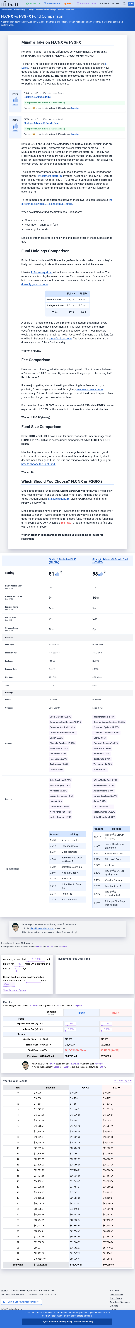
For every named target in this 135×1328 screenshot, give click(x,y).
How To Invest (6, 10)
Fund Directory (19, 10)
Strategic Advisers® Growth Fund (41, 123)
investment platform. (50, 175)
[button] (34, 3)
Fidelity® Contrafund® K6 (37, 97)
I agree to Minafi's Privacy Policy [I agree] (67, 1321)
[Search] (124, 3)
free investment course (89, 389)
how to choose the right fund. (38, 464)
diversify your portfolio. (34, 284)
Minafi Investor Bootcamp (42, 928)
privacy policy (70, 1316)
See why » (75, 108)
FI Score (15, 105)
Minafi (4, 1301)
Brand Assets (116, 1309)
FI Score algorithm (41, 272)
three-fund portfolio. (60, 338)
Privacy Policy (116, 1305)
